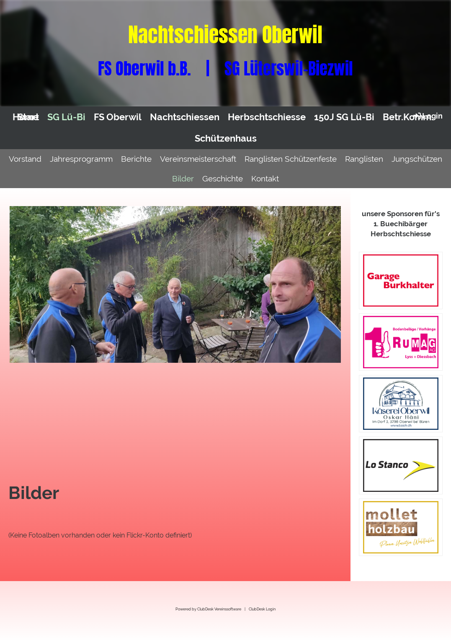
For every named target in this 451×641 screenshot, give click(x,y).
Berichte (136, 158)
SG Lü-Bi (66, 116)
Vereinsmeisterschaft (198, 158)
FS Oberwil (118, 116)
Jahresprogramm (81, 158)
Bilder (183, 178)
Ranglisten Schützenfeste (291, 158)
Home (26, 116)
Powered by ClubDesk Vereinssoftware (208, 609)
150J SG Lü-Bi (344, 116)
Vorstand (25, 158)
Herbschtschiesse (267, 116)
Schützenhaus (226, 138)
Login (427, 116)
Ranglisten (364, 158)
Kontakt (265, 178)
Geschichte (222, 178)
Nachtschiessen (184, 116)
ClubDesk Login (262, 609)
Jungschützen (417, 158)
